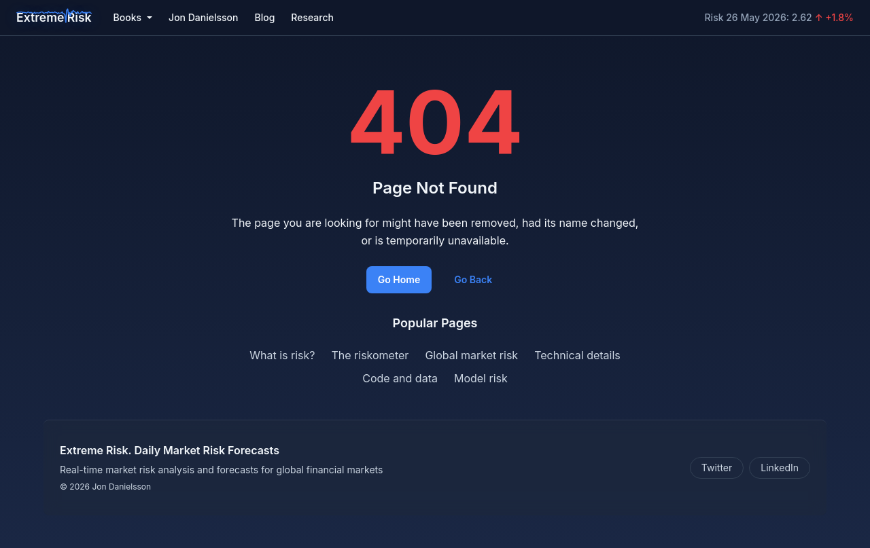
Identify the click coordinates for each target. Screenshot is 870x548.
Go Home (399, 279)
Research (312, 17)
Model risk (481, 378)
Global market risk (471, 355)
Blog (264, 17)
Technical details (577, 355)
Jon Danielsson (203, 17)
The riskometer (369, 355)
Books (133, 17)
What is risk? (282, 355)
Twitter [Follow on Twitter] (716, 467)
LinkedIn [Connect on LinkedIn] (780, 467)
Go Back (473, 279)
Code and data (400, 378)
